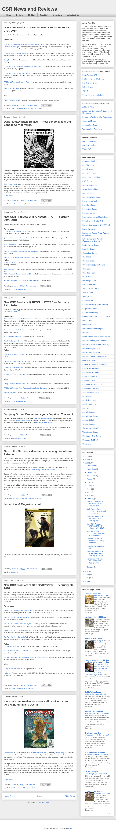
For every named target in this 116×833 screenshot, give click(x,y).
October (90, 472)
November (91, 469)
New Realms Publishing (91, 352)
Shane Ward (38, 109)
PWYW (11, 438)
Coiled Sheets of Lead (90, 189)
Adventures (13, 498)
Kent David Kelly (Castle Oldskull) (95, 305)
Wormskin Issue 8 (10, 392)
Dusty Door (8, 60)
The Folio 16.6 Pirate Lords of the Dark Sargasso (21, 251)
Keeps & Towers (9, 262)
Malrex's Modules (89, 145)
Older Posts (70, 796)
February (90, 499)
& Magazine (13, 572)
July (89, 482)
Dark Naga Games (89, 205)
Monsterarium (9, 753)
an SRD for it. (15, 312)
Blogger (69, 828)
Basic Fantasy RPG (89, 75)
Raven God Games (89, 376)
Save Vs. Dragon (91, 772)
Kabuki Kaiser (87, 301)
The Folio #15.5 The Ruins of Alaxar (16, 617)
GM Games (86, 257)
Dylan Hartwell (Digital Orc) (92, 221)
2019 (87, 459)
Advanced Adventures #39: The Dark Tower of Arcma (22, 319)
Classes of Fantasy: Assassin (14, 354)
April (89, 492)
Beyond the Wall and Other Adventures (97, 117)
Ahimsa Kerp (59, 753)
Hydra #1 (7, 673)
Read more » (8, 195)
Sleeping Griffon (20, 438)
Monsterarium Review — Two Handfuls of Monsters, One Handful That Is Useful (36, 703)
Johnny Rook (87, 297)
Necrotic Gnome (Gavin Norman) (94, 340)
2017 (87, 571)
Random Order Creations (91, 372)
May (89, 489)
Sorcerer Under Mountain (95, 752)
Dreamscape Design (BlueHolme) (95, 217)
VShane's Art (87, 149)
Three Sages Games (90, 432)
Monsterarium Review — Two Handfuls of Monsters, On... (96, 561)
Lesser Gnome (88, 321)
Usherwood (86, 444)
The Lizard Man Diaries (94, 733)
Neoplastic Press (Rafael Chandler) (95, 344)
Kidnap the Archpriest (11, 330)
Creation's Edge (88, 193)
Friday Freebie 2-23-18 (12, 100)
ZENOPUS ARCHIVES (93, 791)
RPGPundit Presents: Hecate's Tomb (17, 82)
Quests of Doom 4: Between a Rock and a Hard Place (22, 66)
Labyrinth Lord (87, 87)
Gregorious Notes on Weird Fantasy (16, 374)
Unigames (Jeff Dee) (90, 440)
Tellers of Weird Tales (93, 639)
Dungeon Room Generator (13, 669)
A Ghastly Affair (88, 107)
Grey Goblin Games (89, 273)
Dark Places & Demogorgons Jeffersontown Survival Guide (24, 44)
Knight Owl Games (40, 753)
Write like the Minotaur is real (95, 694)
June (89, 486)
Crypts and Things (89, 121)
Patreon (21, 498)
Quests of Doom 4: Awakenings (15, 231)
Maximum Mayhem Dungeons (93, 329)
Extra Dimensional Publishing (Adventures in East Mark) (93, 240)
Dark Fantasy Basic (11, 184)
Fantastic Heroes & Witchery (93, 79)
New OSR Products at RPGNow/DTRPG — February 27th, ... (95, 504)
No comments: (32, 105)
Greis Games (87, 269)
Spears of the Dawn (89, 125)
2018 (87, 463)
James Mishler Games (90, 289)
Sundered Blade (88, 420)
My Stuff (31, 15)
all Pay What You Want (44, 423)
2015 (87, 578)
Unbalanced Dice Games (91, 436)
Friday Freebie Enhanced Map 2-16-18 (17, 274)
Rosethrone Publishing (90, 388)
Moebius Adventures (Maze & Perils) (96, 336)
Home (8, 15)
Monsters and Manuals (94, 711)
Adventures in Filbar (90, 161)
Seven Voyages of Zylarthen (93, 95)
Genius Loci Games (89, 253)
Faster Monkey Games (91, 245)
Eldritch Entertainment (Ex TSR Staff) (96, 225)
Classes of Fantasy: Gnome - (14, 361)
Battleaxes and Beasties (21, 420)
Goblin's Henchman (93, 692)
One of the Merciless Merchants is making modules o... (95, 541)
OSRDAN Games (89, 360)
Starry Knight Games (90, 416)
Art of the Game (88, 165)
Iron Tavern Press (89, 285)
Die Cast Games (88, 213)
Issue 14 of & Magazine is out (22, 504)
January (90, 567)
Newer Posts (9, 796)
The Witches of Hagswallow (44, 418)
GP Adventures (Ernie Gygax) (93, 265)
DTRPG (12, 109)
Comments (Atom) (44, 802)
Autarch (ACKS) (88, 169)
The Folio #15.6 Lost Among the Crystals (18, 624)
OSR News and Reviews (29, 9)
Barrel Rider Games (89, 173)
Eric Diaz (43, 204)
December (91, 466)
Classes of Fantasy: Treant (13, 368)
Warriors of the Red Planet (92, 129)
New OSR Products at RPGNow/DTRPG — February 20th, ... (95, 519)
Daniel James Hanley (90, 201)
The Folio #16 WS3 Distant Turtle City (17, 630)
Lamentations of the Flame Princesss (96, 317)
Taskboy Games (88, 424)
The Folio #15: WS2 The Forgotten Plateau (19, 610)
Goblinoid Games (88, 261)
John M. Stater (87, 293)
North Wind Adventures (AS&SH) (94, 356)
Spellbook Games (89, 404)
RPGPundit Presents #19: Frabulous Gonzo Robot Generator (25, 388)
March (89, 495)
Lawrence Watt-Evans (90, 141)
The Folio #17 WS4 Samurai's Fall (16, 637)
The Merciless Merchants (33, 498)
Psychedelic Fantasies (90, 368)
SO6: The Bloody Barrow (13, 336)
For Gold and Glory (89, 83)
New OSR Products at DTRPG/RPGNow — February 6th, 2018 (95, 554)
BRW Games (87, 181)
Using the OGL (73, 15)
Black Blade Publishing (91, 177)
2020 (87, 456)
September (91, 476)
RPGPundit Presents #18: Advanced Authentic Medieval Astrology (27, 657)
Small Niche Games (89, 400)
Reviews (19, 15)
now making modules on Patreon (43, 470)
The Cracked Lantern (11, 88)
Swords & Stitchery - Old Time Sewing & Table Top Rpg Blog (97, 661)
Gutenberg (57, 15)
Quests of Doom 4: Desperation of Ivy (17, 73)
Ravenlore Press (88, 380)
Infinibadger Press (89, 281)
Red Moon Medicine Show (92, 384)
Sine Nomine (87, 396)
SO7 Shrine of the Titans (12, 244)
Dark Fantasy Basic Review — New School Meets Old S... (96, 511)
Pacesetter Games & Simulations (94, 364)
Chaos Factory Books (16, 204)
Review (49, 204)
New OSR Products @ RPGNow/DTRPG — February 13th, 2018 (95, 526)
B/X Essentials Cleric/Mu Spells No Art (17, 651)
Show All (109, 813)
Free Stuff (44, 15)
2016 (87, 575)
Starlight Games (88, 412)
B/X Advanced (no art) (12, 646)
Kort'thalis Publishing (90, 313)
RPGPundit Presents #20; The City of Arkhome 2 (21, 280)
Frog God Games (88, 249)
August (90, 479)
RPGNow (29, 109)
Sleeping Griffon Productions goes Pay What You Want (38, 414)
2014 (87, 581)
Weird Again (98, 641)
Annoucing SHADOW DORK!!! (96, 754)
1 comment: (31, 398)
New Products (20, 109)
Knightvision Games (90, 309)
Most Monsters (9, 269)
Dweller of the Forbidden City (96, 617)
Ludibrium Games (89, 325)
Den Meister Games (89, 209)
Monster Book (28, 788)
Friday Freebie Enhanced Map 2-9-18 (17, 384)
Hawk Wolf (86, 277)
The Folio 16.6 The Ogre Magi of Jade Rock (19, 258)
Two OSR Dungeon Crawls (13, 341)
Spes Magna (87, 408)
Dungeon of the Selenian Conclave (16, 53)
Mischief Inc (86, 333)
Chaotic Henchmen (89, 185)
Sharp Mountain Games (91, 392)
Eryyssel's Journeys (89, 229)
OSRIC (85, 91)
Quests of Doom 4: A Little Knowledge (17, 238)
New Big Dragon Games (91, 348)
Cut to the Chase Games (91, 197)
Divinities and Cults (93, 594)
